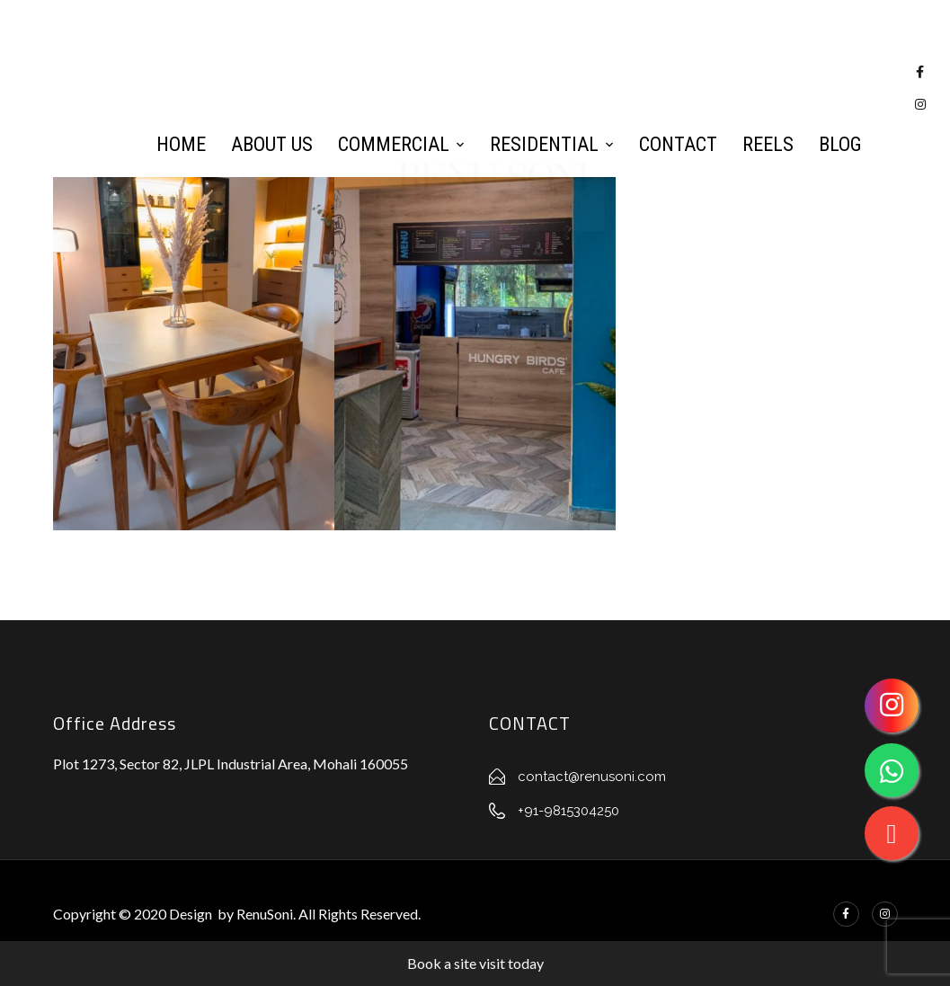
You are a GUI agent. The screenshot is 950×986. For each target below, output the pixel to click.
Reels (768, 144)
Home (181, 144)
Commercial (393, 144)
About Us (272, 144)
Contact (678, 144)
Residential (544, 144)
